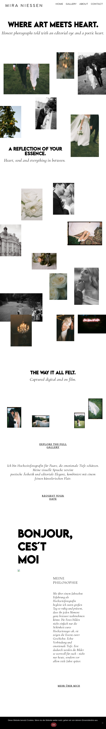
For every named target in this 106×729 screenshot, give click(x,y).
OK (53, 725)
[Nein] (102, 722)
